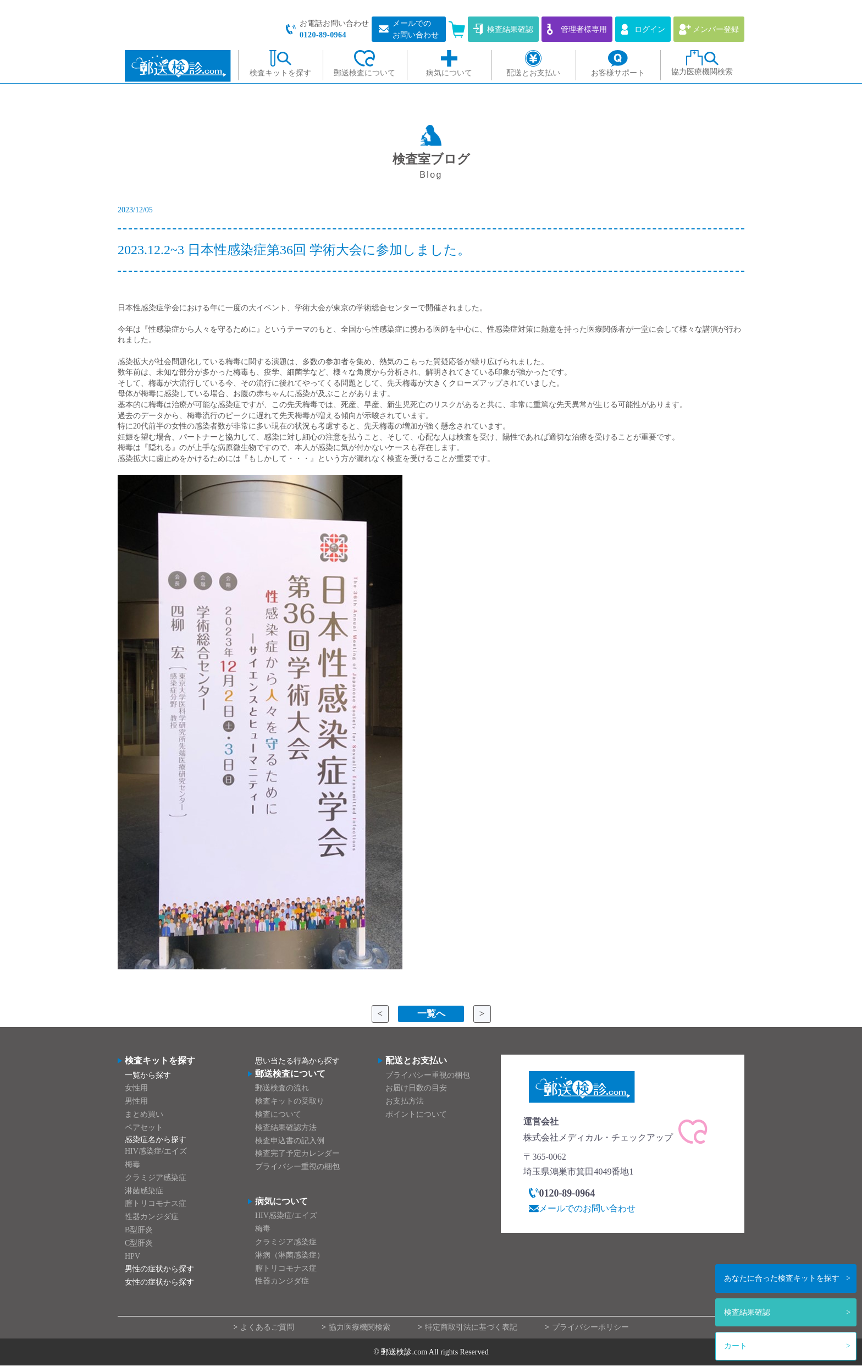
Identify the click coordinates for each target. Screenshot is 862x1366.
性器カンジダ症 (152, 1217)
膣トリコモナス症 (155, 1204)
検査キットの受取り (289, 1102)
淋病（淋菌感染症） (289, 1255)
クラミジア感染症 (155, 1177)
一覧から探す (148, 1075)
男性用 (136, 1102)
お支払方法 (404, 1102)
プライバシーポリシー (590, 1328)
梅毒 (132, 1164)
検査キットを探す (781, 1278)
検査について (278, 1114)
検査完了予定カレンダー (297, 1154)
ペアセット (144, 1127)
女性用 (136, 1088)
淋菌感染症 (144, 1191)
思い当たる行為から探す (297, 1061)
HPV (132, 1256)
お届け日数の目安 (416, 1088)
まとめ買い (144, 1114)
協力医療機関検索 (359, 1328)
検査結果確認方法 (286, 1127)
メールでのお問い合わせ (587, 1208)
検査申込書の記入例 (289, 1141)
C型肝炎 (139, 1243)
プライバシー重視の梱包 (297, 1167)
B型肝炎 (139, 1230)
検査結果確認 (747, 1312)
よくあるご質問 (267, 1328)
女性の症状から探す (159, 1283)
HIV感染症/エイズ (156, 1152)
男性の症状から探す (159, 1269)
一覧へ (431, 1013)
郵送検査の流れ (282, 1088)
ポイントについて (416, 1114)
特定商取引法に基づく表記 (471, 1328)
